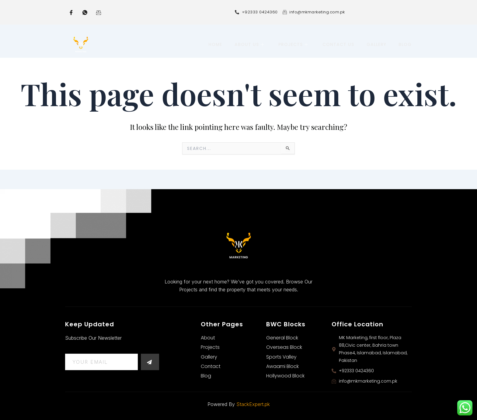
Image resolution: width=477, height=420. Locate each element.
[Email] (98, 12)
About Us (250, 44)
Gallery (377, 44)
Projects (294, 44)
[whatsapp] (84, 12)
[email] (101, 362)
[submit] (150, 362)
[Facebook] (71, 12)
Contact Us (339, 44)
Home (216, 44)
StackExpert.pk (253, 404)
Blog (405, 44)
